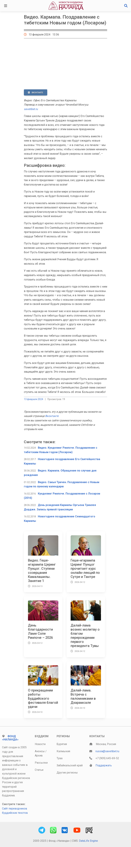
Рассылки (41, 762)
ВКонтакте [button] (35, 92)
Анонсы (40, 751)
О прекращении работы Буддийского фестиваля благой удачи (43, 698)
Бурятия (62, 744)
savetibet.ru (31, 109)
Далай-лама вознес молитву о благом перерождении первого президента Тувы (85, 635)
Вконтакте (52, 416)
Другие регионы (67, 772)
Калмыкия (63, 751)
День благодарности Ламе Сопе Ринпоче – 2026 (40, 631)
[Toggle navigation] (5, 5)
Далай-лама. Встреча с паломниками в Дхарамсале (83, 696)
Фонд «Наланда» (10, 738)
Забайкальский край (70, 765)
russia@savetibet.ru (107, 751)
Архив (39, 755)
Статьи (39, 769)
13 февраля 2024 (33, 399)
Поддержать (104, 765)
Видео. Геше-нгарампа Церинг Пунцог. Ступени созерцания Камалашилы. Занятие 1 (42, 570)
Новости (40, 744)
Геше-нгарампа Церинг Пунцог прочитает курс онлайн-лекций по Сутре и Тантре (85, 568)
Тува (59, 758)
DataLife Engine (88, 840)
